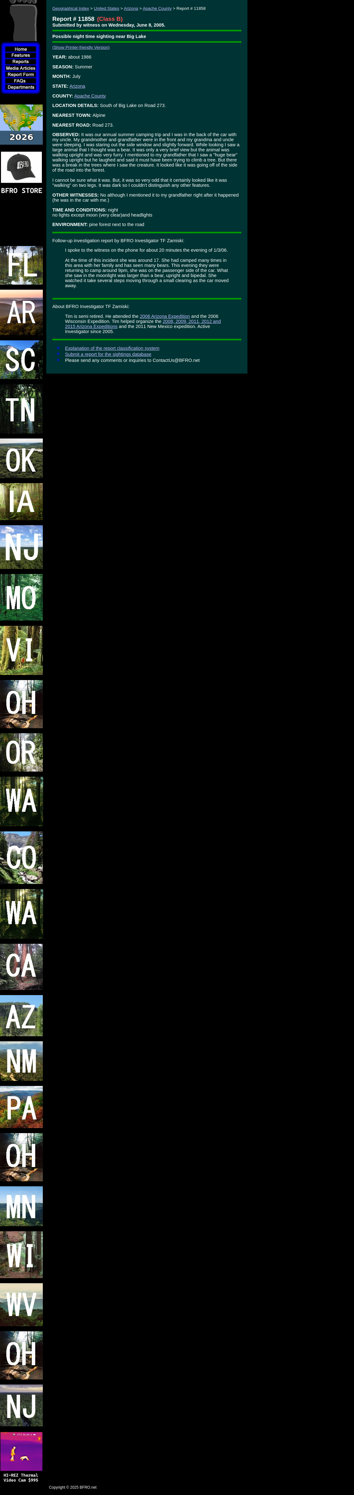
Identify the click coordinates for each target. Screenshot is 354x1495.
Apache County (157, 8)
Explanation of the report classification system (112, 348)
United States (106, 8)
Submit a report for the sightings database (108, 354)
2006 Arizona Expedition (165, 316)
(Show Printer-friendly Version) (81, 47)
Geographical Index (70, 8)
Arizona (131, 8)
